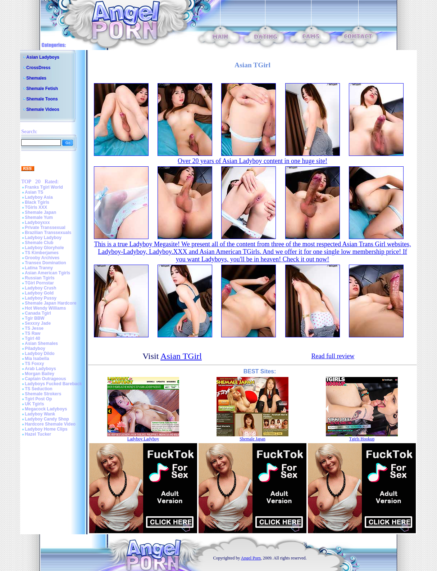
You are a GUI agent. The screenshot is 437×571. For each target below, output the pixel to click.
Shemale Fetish (42, 88)
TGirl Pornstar (39, 283)
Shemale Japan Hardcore (50, 303)
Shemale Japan (40, 212)
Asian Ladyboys (42, 57)
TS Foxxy (34, 363)
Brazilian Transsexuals (48, 232)
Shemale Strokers (43, 393)
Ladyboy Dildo (40, 353)
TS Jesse (34, 328)
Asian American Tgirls (47, 272)
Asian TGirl (181, 356)
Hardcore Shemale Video (50, 424)
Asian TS (34, 192)
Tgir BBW (35, 318)
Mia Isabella (37, 358)
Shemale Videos (42, 109)
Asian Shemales (41, 343)
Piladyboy (35, 348)
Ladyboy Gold (39, 293)
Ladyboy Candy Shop (47, 419)
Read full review (332, 356)
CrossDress (38, 67)
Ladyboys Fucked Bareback (53, 383)
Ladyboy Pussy (40, 298)
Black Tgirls (37, 202)
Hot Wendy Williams (45, 308)
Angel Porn (251, 558)
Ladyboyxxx (37, 222)
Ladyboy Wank (40, 414)
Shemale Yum (39, 217)
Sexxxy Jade (38, 323)
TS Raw (32, 333)
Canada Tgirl (38, 313)
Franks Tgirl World (44, 187)
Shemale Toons (42, 99)
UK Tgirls (34, 403)
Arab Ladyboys (40, 368)
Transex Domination (45, 262)
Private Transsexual (45, 227)
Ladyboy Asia (39, 197)
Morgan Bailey (39, 373)
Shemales (36, 78)
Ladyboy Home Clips (46, 429)
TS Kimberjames (42, 252)
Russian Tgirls (40, 277)
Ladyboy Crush (40, 288)
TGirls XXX (36, 207)
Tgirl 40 (32, 338)
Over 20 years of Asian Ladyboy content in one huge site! (252, 161)
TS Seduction (39, 388)
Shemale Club (39, 242)
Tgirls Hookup (361, 438)
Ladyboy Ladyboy (43, 237)
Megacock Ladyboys (46, 409)
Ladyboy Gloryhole (44, 247)
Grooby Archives (42, 257)
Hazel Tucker (38, 434)
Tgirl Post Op (38, 398)
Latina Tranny (39, 267)
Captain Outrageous (45, 378)
